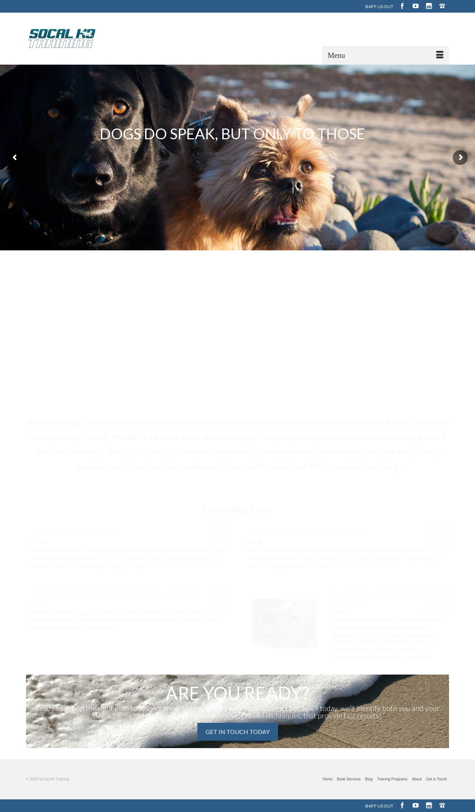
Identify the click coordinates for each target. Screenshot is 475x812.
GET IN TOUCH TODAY (238, 731)
